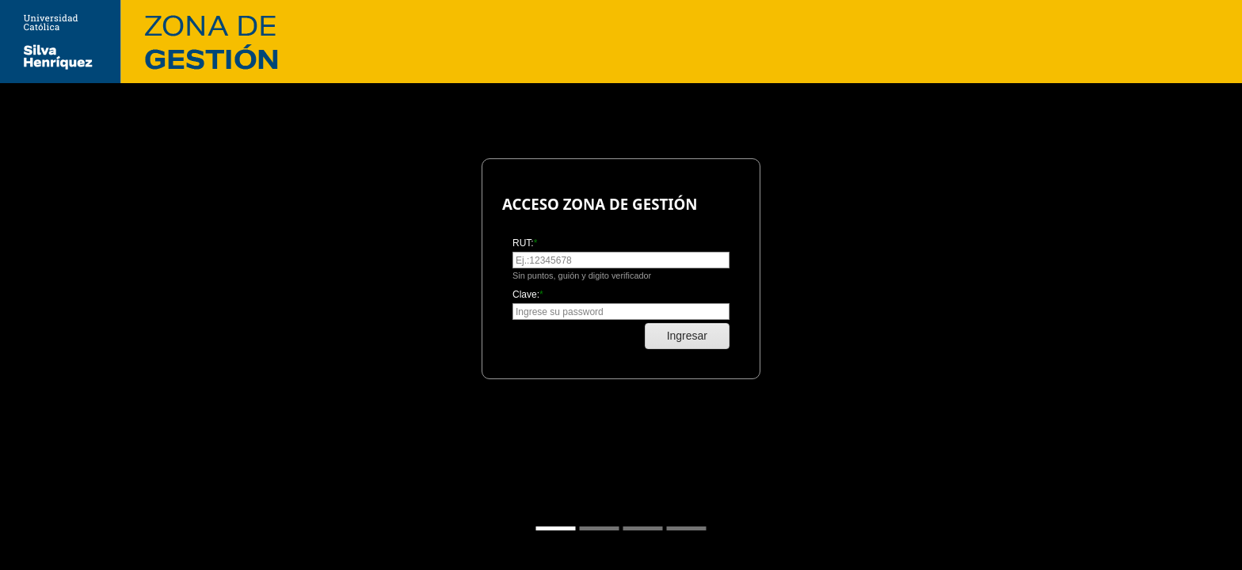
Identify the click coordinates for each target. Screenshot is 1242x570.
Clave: (525, 294)
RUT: (523, 243)
